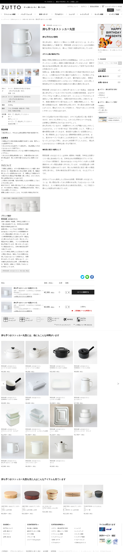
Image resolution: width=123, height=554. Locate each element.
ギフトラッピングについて (63, 325)
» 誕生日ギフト (103, 112)
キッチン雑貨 (99, 14)
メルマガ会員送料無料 (110, 70)
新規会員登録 (94, 6)
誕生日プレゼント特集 (33, 531)
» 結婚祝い (101, 105)
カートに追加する (83, 292)
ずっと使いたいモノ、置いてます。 (35, 7)
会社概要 (45, 551)
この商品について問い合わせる (83, 325)
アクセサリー (59, 14)
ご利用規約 (4, 551)
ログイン (84, 6)
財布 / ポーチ (43, 14)
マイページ (6, 534)
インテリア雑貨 (114, 14)
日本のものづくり (16, 19)
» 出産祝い (101, 108)
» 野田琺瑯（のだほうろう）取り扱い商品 (15, 271)
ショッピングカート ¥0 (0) (113, 6)
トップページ (5, 19)
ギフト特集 (30, 534)
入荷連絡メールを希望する (82, 311)
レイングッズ (84, 14)
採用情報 (53, 551)
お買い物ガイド (110, 76)
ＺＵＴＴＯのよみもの (33, 539)
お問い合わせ (110, 82)
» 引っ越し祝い (103, 110)
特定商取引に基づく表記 (33, 551)
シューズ (72, 14)
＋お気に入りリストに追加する (23, 296)
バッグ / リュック (26, 14)
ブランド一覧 (31, 537)
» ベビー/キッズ (103, 97)
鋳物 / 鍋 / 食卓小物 (28, 19)
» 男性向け (101, 95)
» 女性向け (101, 93)
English (118, 10)
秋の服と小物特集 (32, 528)
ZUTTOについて (72, 6)
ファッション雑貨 (9, 14)
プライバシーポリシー (16, 551)
